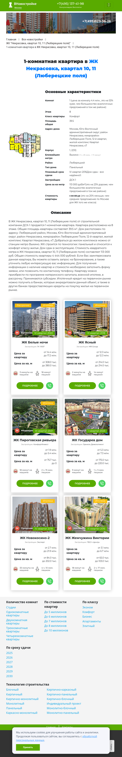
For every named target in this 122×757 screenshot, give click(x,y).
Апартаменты (91, 621)
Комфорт (88, 612)
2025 (9, 653)
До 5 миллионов (55, 612)
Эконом (87, 607)
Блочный (12, 689)
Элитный (88, 626)
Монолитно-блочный (61, 708)
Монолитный (15, 703)
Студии (11, 607)
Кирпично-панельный (62, 694)
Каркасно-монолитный (21, 712)
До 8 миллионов (55, 625)
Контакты (67, 727)
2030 (9, 676)
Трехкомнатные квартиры (17, 629)
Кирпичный (14, 694)
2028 (9, 666)
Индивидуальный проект (64, 703)
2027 (9, 662)
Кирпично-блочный (60, 699)
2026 (9, 657)
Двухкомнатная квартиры (16, 621)
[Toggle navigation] (108, 5)
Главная (51, 727)
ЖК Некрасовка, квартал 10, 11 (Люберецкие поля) (68, 47)
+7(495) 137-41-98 (70, 4)
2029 (9, 671)
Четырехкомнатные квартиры (19, 637)
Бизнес (87, 616)
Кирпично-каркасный (61, 689)
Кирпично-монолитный (22, 699)
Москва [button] (18, 7)
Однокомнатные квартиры (17, 613)
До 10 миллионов (56, 630)
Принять (28, 747)
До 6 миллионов (55, 616)
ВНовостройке (23, 5)
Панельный (14, 708)
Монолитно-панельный (63, 712)
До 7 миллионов (55, 621)
